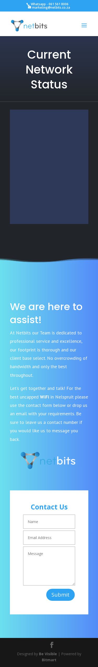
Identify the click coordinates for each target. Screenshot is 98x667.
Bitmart (49, 659)
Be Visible (48, 653)
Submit (60, 594)
